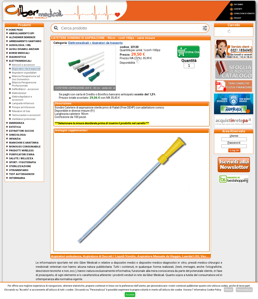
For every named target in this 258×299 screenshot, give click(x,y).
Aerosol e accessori (23, 64)
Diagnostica (17, 56)
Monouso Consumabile (24, 146)
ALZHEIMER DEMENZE (22, 37)
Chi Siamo (238, 5)
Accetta (130, 294)
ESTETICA (15, 126)
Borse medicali (19, 53)
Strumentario (18, 170)
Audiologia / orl (20, 45)
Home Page (14, 29)
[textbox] (130, 28)
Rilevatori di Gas (21, 111)
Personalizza (244, 289)
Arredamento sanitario (25, 41)
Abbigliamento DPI (21, 33)
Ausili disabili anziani (24, 49)
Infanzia (15, 138)
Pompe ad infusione (23, 107)
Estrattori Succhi (21, 130)
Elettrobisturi (19, 93)
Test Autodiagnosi (21, 174)
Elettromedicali (20, 60)
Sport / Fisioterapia (22, 162)
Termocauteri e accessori (26, 115)
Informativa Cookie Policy (207, 289)
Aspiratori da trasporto (26, 68)
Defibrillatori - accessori (25, 89)
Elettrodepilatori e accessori (22, 98)
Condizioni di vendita (244, 14)
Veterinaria (17, 178)
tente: (234, 135)
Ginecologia (17, 134)
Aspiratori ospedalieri (24, 72)
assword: (234, 142)
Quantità (189, 60)
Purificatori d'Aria (21, 154)
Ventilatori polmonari (24, 119)
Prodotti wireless (21, 150)
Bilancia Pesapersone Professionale (24, 84)
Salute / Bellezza (21, 158)
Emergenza (16, 122)
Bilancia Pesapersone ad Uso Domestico (26, 78)
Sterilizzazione (20, 166)
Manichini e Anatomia (23, 142)
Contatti (238, 9)
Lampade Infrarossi (23, 103)
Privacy (237, 18)
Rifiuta (228, 289)
